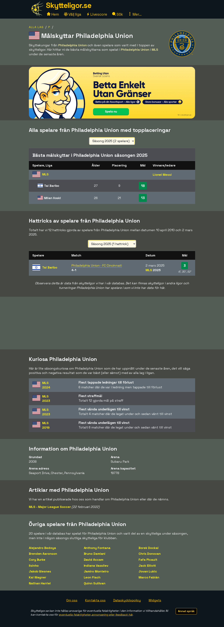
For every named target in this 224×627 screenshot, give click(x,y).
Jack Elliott (147, 566)
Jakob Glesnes (40, 571)
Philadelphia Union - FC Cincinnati (96, 265)
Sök (117, 14)
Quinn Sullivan (95, 583)
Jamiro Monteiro (96, 571)
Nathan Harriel (40, 583)
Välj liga (72, 14)
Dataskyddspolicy (127, 600)
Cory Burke (37, 560)
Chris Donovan (150, 554)
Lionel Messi (162, 175)
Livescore (96, 14)
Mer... (134, 14)
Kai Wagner (37, 577)
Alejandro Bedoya (42, 548)
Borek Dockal (149, 548)
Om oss (71, 600)
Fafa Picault (148, 560)
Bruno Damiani (95, 554)
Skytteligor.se (68, 5)
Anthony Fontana (97, 548)
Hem (53, 14)
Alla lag (36, 27)
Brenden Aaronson (43, 554)
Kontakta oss (95, 600)
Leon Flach (92, 577)
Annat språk (186, 611)
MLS (153, 270)
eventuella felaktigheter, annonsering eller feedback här (95, 614)
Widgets (155, 600)
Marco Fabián (149, 577)
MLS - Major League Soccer (50, 507)
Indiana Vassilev (96, 566)
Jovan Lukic (148, 571)
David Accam (93, 560)
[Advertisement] (112, 323)
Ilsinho (34, 566)
